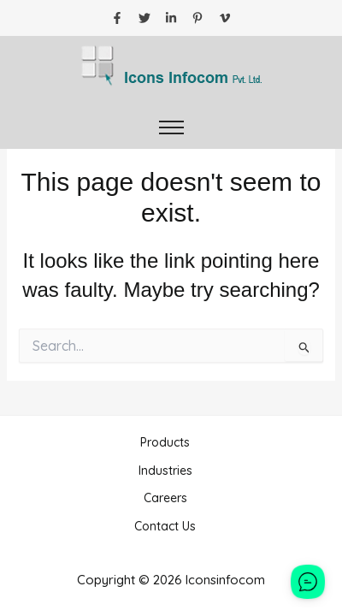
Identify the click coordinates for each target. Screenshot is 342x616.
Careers (165, 498)
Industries (165, 470)
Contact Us (165, 526)
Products (165, 442)
